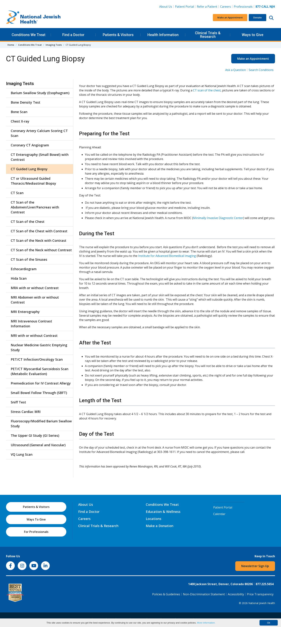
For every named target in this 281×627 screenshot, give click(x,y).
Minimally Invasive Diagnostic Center (218, 218)
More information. (206, 622)
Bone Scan (19, 112)
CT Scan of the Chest (27, 221)
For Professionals (36, 532)
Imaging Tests (54, 44)
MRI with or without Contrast (34, 335)
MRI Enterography (25, 311)
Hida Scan (19, 278)
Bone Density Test (25, 102)
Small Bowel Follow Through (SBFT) (39, 393)
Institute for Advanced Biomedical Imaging (167, 256)
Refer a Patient (207, 7)
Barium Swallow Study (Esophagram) (40, 93)
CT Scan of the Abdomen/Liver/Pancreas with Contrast (35, 207)
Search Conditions (261, 70)
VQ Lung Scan (21, 454)
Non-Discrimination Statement (204, 594)
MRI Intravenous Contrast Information (31, 323)
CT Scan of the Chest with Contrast (39, 231)
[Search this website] (271, 17)
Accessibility (236, 594)
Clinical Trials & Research (207, 35)
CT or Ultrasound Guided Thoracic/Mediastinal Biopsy (33, 181)
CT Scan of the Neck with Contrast (38, 240)
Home (10, 44)
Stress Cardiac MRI (26, 411)
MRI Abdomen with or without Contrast (35, 299)
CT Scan (17, 193)
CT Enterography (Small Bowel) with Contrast (40, 157)
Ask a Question (235, 70)
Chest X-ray (20, 121)
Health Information (163, 35)
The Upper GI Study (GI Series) (35, 435)
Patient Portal (184, 7)
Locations (153, 518)
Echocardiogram (24, 269)
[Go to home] (33, 17)
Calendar (219, 514)
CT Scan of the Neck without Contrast (41, 250)
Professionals (243, 7)
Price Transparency (260, 594)
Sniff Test (18, 402)
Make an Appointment (230, 17)
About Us (165, 7)
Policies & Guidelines (166, 594)
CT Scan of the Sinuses (29, 259)
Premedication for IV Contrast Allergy (41, 383)
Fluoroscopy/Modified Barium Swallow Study (41, 423)
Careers (226, 6)
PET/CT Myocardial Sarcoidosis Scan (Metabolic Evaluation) (39, 371)
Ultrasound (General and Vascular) (38, 445)
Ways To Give (36, 519)
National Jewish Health (261, 603)
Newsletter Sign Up (255, 566)
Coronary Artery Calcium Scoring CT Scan (39, 133)
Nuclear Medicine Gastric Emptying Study (39, 347)
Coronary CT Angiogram (30, 145)
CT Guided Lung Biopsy (29, 169)
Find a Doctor (73, 35)
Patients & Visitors (118, 35)
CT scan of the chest (207, 90)
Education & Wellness (163, 511)
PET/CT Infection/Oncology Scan (37, 359)
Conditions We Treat (28, 35)
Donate (257, 17)
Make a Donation (159, 526)
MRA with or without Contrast (35, 288)
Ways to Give (252, 35)
